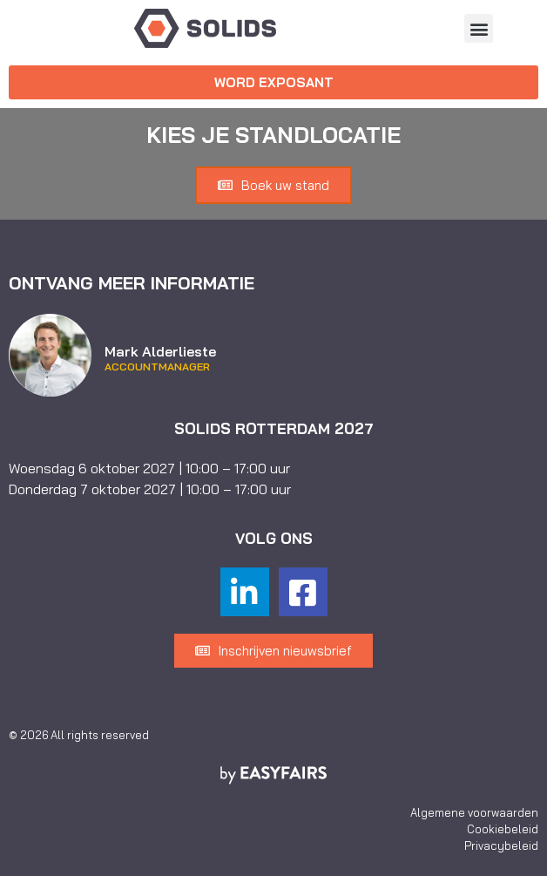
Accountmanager (157, 367)
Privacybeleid (501, 845)
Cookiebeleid (502, 829)
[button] (478, 28)
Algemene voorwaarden (474, 812)
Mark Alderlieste (160, 351)
